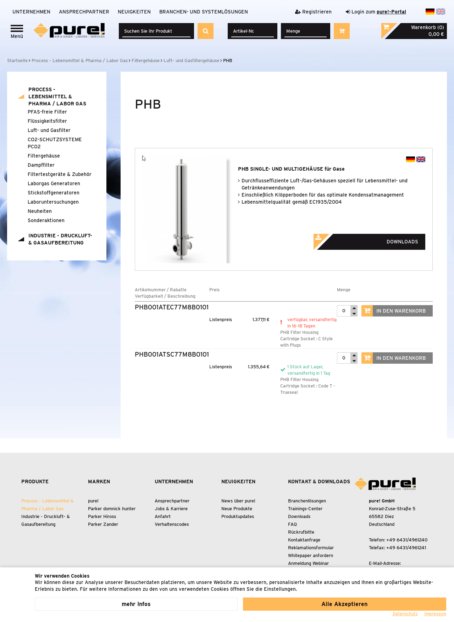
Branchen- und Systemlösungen (203, 12)
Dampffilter (41, 165)
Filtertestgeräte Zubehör (60, 174)
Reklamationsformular (311, 547)
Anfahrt (163, 516)
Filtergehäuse (44, 156)
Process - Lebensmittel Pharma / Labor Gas (57, 96)
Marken (99, 481)
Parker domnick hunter (111, 508)
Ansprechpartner (84, 12)
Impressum (435, 613)
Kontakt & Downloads (319, 481)
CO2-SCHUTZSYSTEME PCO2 (55, 143)
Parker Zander (103, 524)
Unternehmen (31, 12)
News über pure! (238, 500)
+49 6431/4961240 (407, 540)
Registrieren (313, 12)
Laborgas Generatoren (54, 183)
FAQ (292, 524)
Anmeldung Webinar (308, 563)
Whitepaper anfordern (310, 555)
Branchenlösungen (307, 500)
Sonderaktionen (46, 220)
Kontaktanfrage (304, 540)
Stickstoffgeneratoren (53, 193)
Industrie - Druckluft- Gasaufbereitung (60, 239)
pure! (93, 500)
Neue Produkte (236, 508)
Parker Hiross (102, 516)
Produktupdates (237, 516)
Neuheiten (40, 211)
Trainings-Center (305, 508)
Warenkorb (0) (427, 27)
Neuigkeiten (134, 12)
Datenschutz (405, 613)
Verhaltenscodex (172, 524)
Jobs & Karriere (171, 508)
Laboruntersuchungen (53, 202)
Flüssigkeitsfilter (47, 121)
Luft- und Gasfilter (49, 130)
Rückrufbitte (301, 532)
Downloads (375, 239)
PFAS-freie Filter (47, 112)
